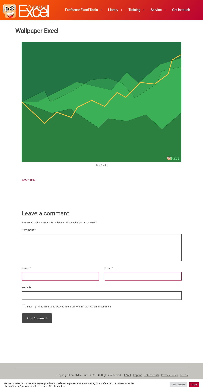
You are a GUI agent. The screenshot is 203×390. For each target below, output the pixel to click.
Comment (29, 230)
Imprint (137, 375)
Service (156, 10)
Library (113, 10)
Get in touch (181, 10)
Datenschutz (151, 375)
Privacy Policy (169, 375)
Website (27, 287)
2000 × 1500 (28, 179)
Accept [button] (194, 385)
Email (108, 268)
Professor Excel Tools (81, 10)
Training (134, 10)
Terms (184, 375)
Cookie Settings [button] (178, 385)
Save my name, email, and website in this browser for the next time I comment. (69, 306)
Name (26, 268)
